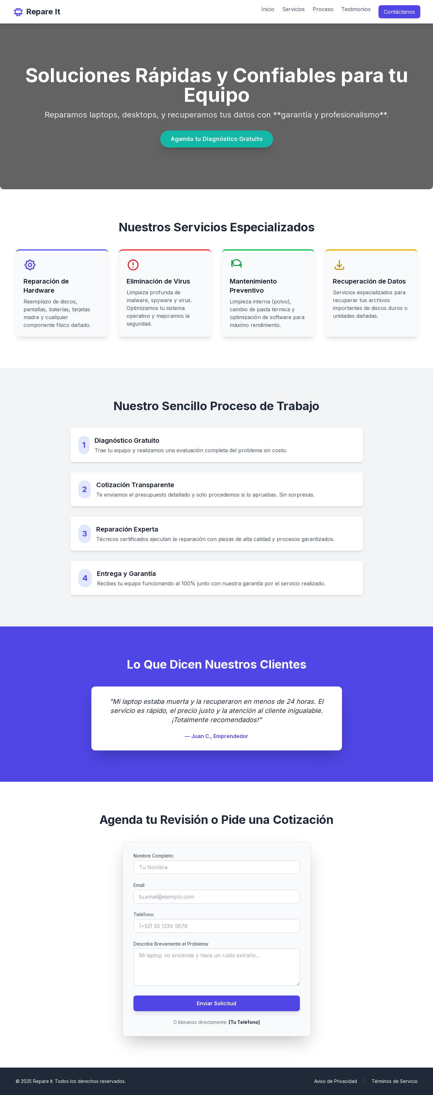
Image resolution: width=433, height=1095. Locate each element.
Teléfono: (143, 914)
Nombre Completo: (153, 855)
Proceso (323, 9)
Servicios (293, 9)
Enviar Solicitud (216, 1003)
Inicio (267, 9)
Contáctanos (399, 11)
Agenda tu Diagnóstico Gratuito (217, 138)
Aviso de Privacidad (335, 1081)
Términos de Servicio (395, 1081)
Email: (139, 885)
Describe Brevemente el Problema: (171, 944)
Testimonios (356, 9)
